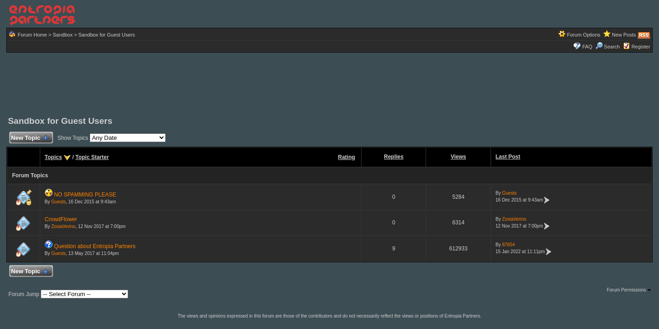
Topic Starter (92, 157)
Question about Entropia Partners (94, 246)
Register (641, 46)
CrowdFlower (61, 219)
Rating (346, 157)
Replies (394, 157)
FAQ (587, 46)
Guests (58, 201)
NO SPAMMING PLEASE (85, 194)
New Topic (29, 138)
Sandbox (62, 34)
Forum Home (32, 34)
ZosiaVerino (63, 226)
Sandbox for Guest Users (106, 34)
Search (607, 46)
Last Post (508, 157)
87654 (508, 244)
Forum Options (583, 34)
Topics (53, 157)
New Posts (624, 34)
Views (458, 157)
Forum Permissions (629, 289)
